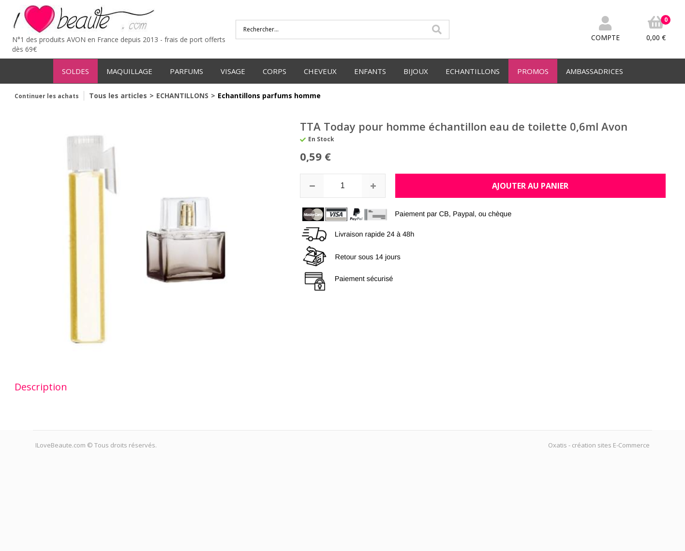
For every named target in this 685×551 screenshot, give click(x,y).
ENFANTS (370, 71)
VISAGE (233, 71)
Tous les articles (118, 95)
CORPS (274, 71)
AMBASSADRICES (594, 71)
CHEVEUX (320, 71)
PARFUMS (186, 71)
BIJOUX (415, 71)
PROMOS (533, 71)
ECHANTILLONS (473, 71)
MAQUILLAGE (129, 71)
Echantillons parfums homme (269, 95)
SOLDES (75, 71)
